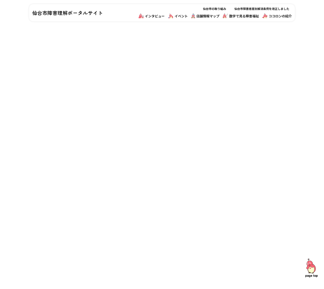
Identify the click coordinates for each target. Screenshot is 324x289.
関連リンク (248, 221)
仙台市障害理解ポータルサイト (67, 12)
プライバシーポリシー (256, 249)
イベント (178, 15)
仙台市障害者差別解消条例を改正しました (261, 8)
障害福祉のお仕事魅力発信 (211, 230)
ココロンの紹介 (277, 15)
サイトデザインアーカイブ (259, 258)
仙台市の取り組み (214, 8)
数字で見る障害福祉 (241, 15)
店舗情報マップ (205, 15)
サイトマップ (250, 240)
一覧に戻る (162, 172)
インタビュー (152, 15)
